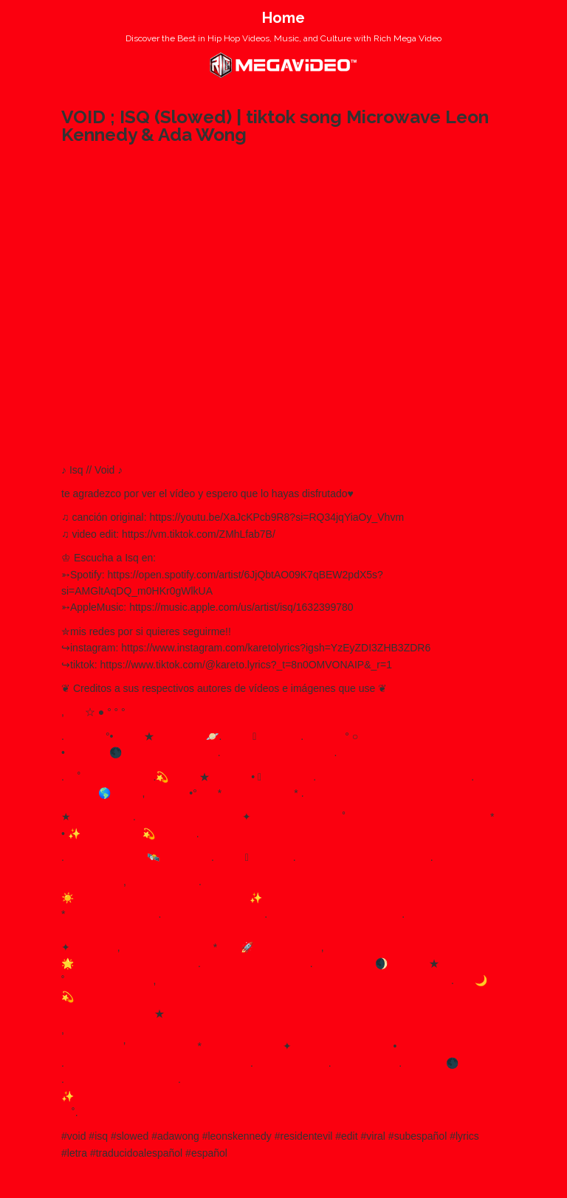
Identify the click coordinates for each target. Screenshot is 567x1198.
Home (283, 18)
